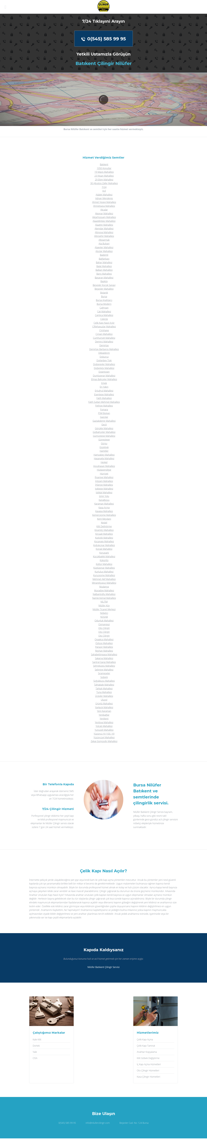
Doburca (104, 356)
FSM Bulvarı (104, 413)
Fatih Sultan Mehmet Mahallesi (104, 402)
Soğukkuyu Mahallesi (104, 680)
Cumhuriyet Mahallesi (104, 337)
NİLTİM (104, 601)
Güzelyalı (104, 447)
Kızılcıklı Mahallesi (104, 537)
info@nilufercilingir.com (98, 1122)
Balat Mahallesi (104, 266)
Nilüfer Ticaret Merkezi (104, 609)
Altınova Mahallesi (104, 232)
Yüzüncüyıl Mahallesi (104, 737)
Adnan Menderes (104, 198)
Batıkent (104, 164)
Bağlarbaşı (104, 258)
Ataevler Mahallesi (104, 247)
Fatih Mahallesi (104, 398)
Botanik (104, 292)
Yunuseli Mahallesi (104, 729)
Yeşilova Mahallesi (104, 722)
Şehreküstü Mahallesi (104, 665)
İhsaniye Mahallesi (104, 477)
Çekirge (104, 319)
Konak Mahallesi (104, 548)
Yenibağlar (104, 714)
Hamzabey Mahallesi (104, 454)
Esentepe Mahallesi (104, 394)
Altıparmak (104, 239)
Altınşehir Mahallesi (104, 236)
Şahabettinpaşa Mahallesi (104, 654)
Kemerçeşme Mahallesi (104, 515)
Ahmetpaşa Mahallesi (104, 205)
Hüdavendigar (104, 469)
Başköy (104, 281)
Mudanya (104, 586)
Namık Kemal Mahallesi (104, 598)
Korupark (104, 552)
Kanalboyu (104, 500)
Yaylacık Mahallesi (104, 707)
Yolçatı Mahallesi (104, 726)
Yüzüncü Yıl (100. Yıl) (104, 733)
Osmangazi (104, 624)
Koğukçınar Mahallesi (104, 545)
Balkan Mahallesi (104, 269)
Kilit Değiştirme (104, 526)
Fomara (104, 409)
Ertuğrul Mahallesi (104, 390)
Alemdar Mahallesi (104, 228)
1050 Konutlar (104, 168)
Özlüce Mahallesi (104, 643)
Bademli (104, 254)
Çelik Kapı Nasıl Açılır (104, 322)
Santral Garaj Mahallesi (104, 662)
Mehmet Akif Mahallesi (104, 579)
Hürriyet (104, 473)
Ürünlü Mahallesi (104, 703)
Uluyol (104, 699)
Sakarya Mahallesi (104, 658)
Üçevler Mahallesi (104, 696)
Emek (104, 383)
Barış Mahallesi (104, 273)
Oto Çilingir (104, 628)
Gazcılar (104, 417)
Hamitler (104, 450)
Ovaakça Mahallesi (104, 639)
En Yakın (104, 386)
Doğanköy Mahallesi (104, 368)
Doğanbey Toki (104, 360)
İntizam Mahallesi (104, 481)
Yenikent (104, 718)
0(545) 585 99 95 (103, 39)
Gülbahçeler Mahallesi (104, 432)
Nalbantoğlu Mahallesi (104, 594)
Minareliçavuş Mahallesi (104, 582)
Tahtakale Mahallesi (104, 684)
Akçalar (104, 209)
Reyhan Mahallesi (104, 650)
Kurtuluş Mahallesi (104, 571)
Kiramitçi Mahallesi (104, 530)
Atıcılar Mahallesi (104, 251)
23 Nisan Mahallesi (104, 175)
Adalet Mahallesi (104, 194)
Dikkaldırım (104, 352)
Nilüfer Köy (104, 605)
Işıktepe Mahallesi (104, 488)
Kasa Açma (104, 507)
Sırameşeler (104, 673)
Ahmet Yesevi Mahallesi (104, 202)
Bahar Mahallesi (104, 262)
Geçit (104, 424)
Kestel (104, 522)
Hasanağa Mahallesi (104, 458)
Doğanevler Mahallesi (104, 364)
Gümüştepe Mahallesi (104, 435)
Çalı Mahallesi (104, 311)
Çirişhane (104, 330)
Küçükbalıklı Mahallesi (104, 556)
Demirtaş (104, 345)
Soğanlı (104, 677)
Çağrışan (104, 307)
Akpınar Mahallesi (104, 213)
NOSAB (104, 616)
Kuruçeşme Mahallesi (104, 575)
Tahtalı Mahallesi (104, 688)
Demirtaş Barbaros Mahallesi (104, 349)
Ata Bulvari (104, 243)
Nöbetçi (104, 613)
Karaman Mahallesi (104, 503)
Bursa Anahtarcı (104, 300)
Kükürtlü (104, 560)
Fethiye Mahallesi (104, 405)
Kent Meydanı (104, 518)
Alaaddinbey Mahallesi (104, 221)
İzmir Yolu (104, 496)
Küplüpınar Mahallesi (104, 567)
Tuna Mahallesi (104, 692)
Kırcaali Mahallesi (104, 533)
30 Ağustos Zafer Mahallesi (104, 183)
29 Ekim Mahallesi (104, 179)
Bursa (104, 296)
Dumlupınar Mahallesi (104, 375)
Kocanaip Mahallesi (104, 541)
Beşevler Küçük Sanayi (104, 285)
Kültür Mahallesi (104, 564)
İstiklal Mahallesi (104, 492)
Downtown (104, 371)
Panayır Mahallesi (104, 646)
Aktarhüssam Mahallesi (104, 217)
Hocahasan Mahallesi (104, 466)
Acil (104, 190)
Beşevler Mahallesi (104, 288)
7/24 (104, 187)
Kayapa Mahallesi (104, 511)
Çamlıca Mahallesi (104, 315)
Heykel (104, 462)
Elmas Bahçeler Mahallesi (104, 379)
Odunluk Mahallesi (104, 620)
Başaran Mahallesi (104, 277)
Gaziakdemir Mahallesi (104, 420)
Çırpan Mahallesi (104, 334)
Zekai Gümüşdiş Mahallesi (104, 741)
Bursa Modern (104, 304)
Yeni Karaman (104, 711)
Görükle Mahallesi (104, 428)
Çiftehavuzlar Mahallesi (104, 326)
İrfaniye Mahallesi (104, 484)
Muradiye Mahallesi (104, 590)
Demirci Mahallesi (104, 341)
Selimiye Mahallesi (104, 669)
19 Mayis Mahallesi (104, 171)
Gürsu (104, 443)
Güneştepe (104, 439)
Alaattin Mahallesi (104, 224)
